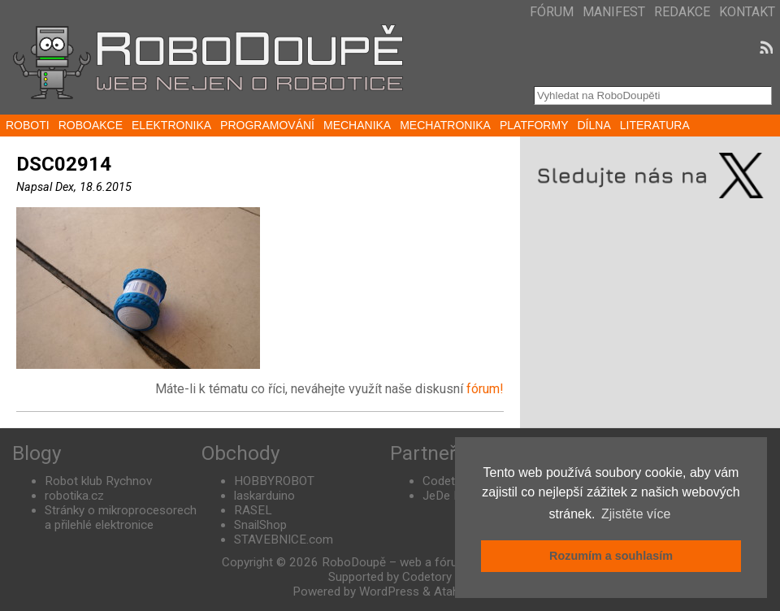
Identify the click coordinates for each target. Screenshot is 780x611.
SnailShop (260, 525)
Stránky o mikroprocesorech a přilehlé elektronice (121, 517)
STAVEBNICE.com (283, 539)
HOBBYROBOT (274, 481)
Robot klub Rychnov (98, 481)
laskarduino (264, 495)
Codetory (447, 481)
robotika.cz (74, 495)
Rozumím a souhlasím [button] (611, 555)
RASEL (253, 510)
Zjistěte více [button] (635, 514)
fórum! (485, 388)
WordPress (389, 591)
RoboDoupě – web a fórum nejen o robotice (440, 562)
